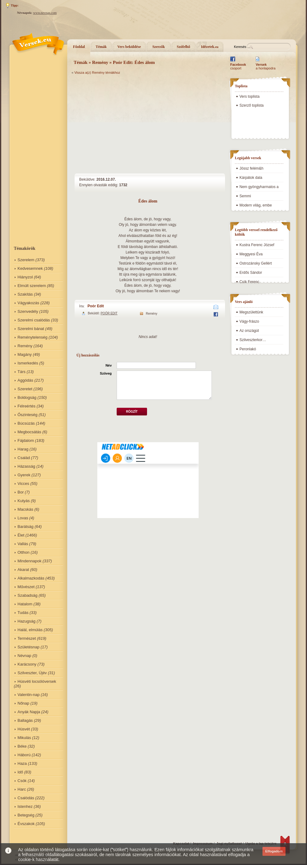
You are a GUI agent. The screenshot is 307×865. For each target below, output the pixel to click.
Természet (26, 638)
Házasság (26, 466)
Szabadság (27, 595)
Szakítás (25, 294)
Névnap (24, 655)
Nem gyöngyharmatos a (258, 187)
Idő (20, 772)
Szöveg (106, 373)
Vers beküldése (129, 47)
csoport (238, 66)
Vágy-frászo (249, 321)
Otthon (23, 552)
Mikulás (24, 737)
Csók (22, 780)
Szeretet (24, 389)
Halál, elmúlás (30, 629)
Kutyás (23, 500)
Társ (21, 371)
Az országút (249, 330)
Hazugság (26, 621)
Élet (20, 535)
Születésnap (28, 647)
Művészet (26, 586)
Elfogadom (274, 851)
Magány (24, 354)
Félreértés (26, 406)
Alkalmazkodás (30, 578)
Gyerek (23, 475)
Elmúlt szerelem (31, 285)
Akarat (23, 569)
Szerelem (25, 260)
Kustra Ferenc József (256, 245)
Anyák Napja (28, 712)
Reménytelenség (32, 337)
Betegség (25, 815)
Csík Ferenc (249, 282)
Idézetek (210, 47)
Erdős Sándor (250, 272)
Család (23, 457)
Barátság (25, 526)
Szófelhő (183, 47)
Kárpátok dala (250, 177)
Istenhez (25, 806)
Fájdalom (25, 440)
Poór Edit (95, 306)
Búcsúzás (26, 423)
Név (109, 365)
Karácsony (26, 664)
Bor (20, 492)
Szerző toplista (251, 105)
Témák (101, 47)
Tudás (23, 612)
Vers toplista (249, 96)
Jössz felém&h (251, 168)
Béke (22, 746)
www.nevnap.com (45, 12)
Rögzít (132, 411)
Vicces (23, 483)
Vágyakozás (28, 303)
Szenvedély (27, 311)
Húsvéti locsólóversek (36, 681)
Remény (24, 346)
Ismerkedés (27, 363)
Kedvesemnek (30, 268)
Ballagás (25, 720)
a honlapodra (265, 66)
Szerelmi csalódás (33, 320)
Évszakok (26, 823)
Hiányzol (25, 277)
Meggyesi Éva (250, 254)
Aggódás (25, 380)
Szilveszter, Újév (32, 672)
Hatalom (24, 604)
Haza (22, 763)
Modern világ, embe (255, 205)
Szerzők (158, 47)
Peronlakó (247, 349)
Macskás (25, 509)
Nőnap (23, 703)
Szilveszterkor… (252, 340)
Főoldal (79, 47)
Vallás (22, 543)
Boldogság (26, 397)
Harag (22, 449)
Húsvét (23, 729)
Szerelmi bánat (30, 328)
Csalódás (25, 798)
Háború (24, 755)
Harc (21, 789)
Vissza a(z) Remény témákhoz (97, 72)
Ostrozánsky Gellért (255, 263)
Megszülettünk (251, 312)
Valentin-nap (28, 694)
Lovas (22, 518)
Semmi (245, 196)
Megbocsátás (29, 432)
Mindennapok (29, 561)
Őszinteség (27, 414)
